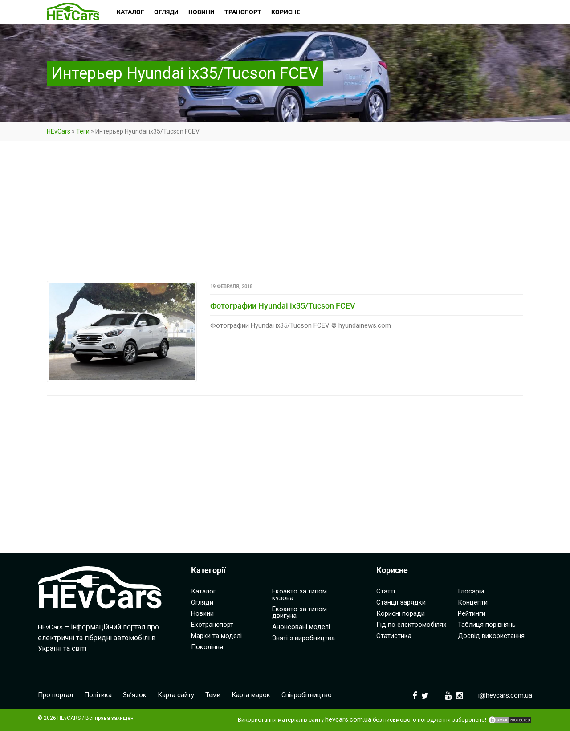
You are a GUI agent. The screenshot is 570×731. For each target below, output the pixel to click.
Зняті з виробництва (303, 638)
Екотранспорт (212, 625)
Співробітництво (306, 695)
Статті (385, 591)
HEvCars (58, 131)
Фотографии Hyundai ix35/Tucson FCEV (282, 305)
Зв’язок (135, 695)
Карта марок (251, 695)
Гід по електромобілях (411, 625)
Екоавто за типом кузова (299, 594)
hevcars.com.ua (348, 719)
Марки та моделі (216, 636)
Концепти (473, 602)
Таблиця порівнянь (487, 625)
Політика (98, 695)
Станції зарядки (401, 602)
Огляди (202, 602)
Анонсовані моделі (301, 627)
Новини (202, 613)
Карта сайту (176, 695)
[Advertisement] (285, 215)
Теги (83, 131)
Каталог (203, 591)
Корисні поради (400, 613)
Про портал (55, 695)
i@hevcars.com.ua (505, 695)
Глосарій (471, 591)
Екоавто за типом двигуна (299, 612)
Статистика (393, 636)
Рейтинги (471, 613)
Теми (212, 695)
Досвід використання (491, 636)
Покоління (207, 647)
